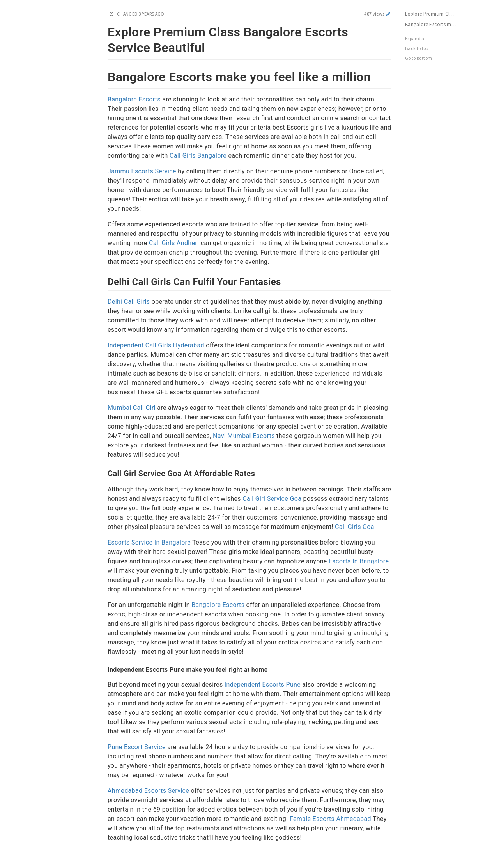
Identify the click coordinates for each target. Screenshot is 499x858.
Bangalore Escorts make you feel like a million (434, 24)
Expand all (416, 38)
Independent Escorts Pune (263, 684)
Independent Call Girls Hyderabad (156, 345)
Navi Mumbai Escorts (244, 436)
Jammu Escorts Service (142, 171)
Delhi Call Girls (129, 301)
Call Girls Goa (354, 526)
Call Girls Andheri (174, 243)
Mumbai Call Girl (132, 407)
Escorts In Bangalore (359, 561)
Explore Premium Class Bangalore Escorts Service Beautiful (434, 14)
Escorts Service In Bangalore (149, 542)
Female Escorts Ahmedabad (331, 818)
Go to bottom (418, 58)
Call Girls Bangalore (198, 155)
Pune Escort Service (137, 747)
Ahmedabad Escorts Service (148, 790)
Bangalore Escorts (134, 99)
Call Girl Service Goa (271, 498)
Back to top (416, 48)
